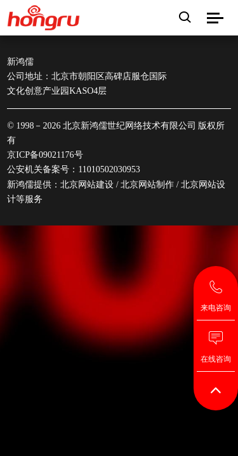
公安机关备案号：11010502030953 (73, 169)
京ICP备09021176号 (45, 155)
